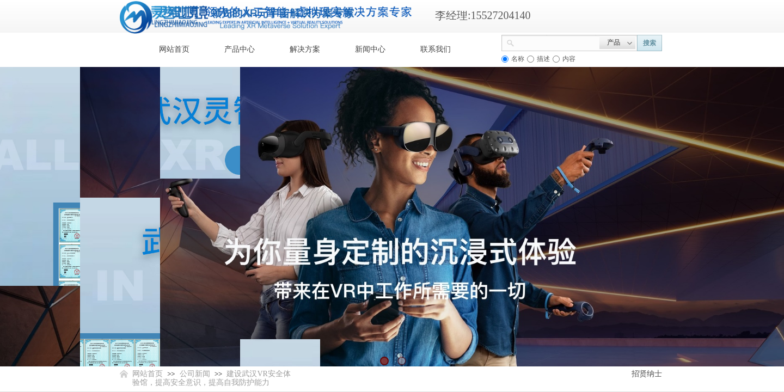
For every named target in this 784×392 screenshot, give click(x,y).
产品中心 (239, 49)
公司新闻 (195, 374)
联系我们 (435, 49)
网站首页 (174, 49)
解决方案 (305, 49)
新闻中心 (370, 49)
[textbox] (557, 42)
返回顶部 (736, 327)
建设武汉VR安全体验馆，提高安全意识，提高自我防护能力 (211, 378)
